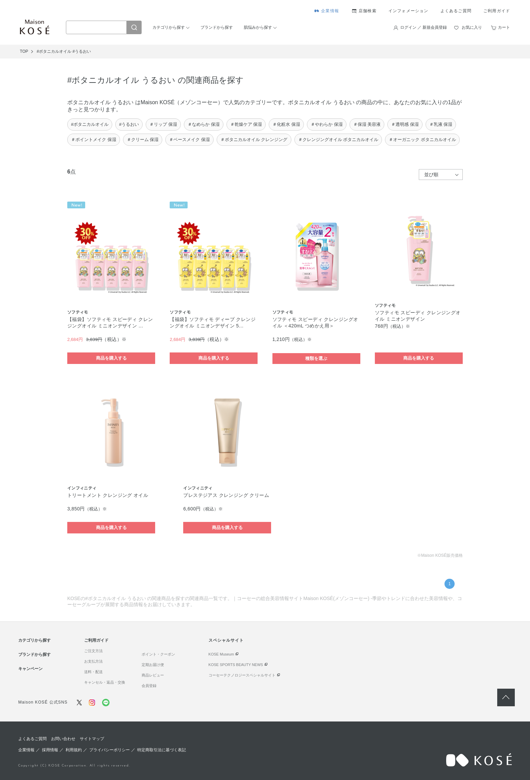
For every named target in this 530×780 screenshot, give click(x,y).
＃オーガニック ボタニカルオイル (422, 139)
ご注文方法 (93, 651)
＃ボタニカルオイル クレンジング (254, 139)
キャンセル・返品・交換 (104, 682)
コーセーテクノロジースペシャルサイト (242, 675)
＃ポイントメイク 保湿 (93, 139)
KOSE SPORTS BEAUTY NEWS (236, 665)
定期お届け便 (153, 665)
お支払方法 (93, 661)
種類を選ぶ (316, 358)
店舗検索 (368, 10)
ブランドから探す (216, 27)
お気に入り (472, 27)
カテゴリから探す (168, 27)
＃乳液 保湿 (441, 124)
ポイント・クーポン (158, 654)
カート (504, 27)
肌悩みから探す (258, 27)
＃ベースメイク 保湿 (189, 139)
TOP (24, 51)
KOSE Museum (221, 654)
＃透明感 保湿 (405, 124)
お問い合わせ (63, 738)
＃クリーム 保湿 (143, 139)
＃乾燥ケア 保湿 (246, 124)
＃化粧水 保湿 (286, 124)
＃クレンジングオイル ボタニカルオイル (338, 139)
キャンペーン (30, 668)
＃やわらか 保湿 (327, 124)
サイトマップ (92, 738)
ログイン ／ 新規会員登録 (423, 27)
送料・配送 (93, 672)
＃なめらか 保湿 (204, 124)
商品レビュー (153, 675)
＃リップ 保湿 (163, 124)
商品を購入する (111, 358)
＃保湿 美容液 (367, 124)
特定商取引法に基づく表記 (161, 750)
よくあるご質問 (456, 10)
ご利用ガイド (496, 10)
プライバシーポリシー (109, 750)
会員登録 (149, 686)
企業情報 (330, 10)
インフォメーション (408, 10)
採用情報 (50, 750)
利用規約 (74, 750)
